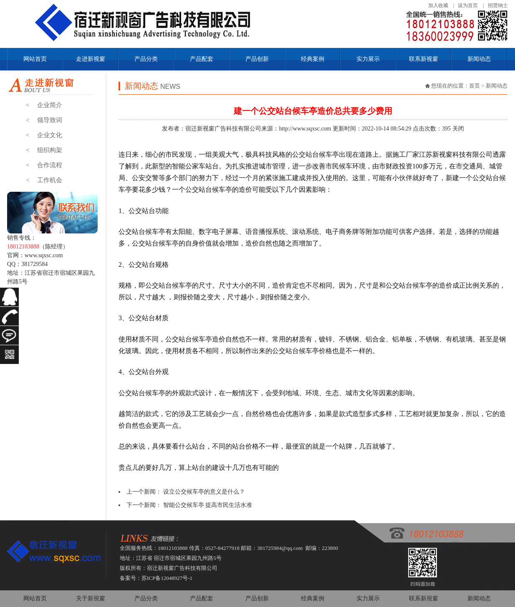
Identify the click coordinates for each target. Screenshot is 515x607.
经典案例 (312, 59)
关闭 (458, 128)
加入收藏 (438, 5)
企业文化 (44, 135)
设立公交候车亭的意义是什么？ (204, 492)
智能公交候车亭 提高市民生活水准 (207, 505)
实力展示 (368, 59)
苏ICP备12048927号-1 (166, 578)
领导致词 (44, 120)
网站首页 (35, 59)
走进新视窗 (90, 59)
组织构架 (44, 150)
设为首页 (468, 5)
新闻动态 (479, 59)
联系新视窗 (423, 59)
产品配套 (201, 59)
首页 (474, 86)
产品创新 (257, 59)
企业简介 (44, 105)
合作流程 (44, 165)
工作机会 (44, 180)
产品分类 (146, 59)
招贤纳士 (498, 5)
